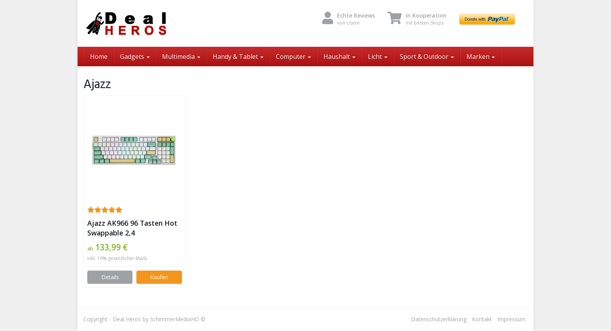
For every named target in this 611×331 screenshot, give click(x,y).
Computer (293, 56)
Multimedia (181, 56)
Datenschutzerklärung (438, 319)
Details (110, 277)
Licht (377, 56)
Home (99, 56)
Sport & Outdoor (427, 56)
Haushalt (339, 56)
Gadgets (135, 56)
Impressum (511, 319)
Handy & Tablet (238, 56)
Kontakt (482, 319)
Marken (480, 56)
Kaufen (159, 277)
